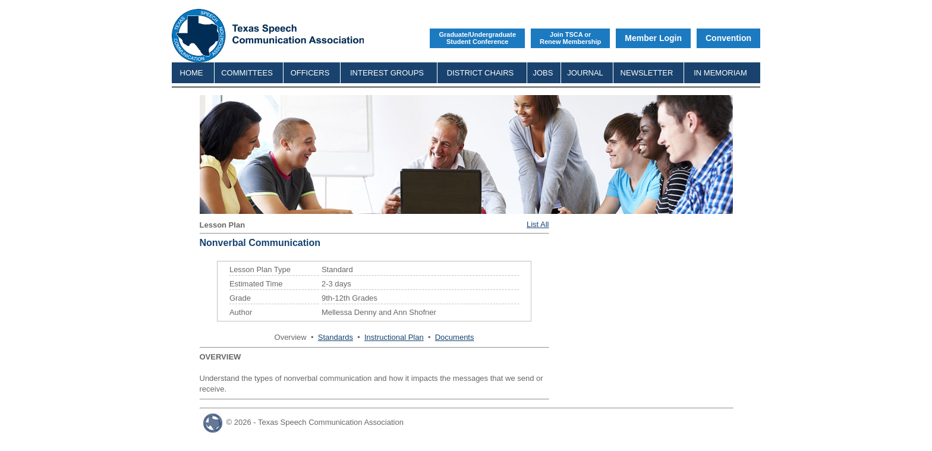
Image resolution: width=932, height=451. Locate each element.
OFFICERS (310, 72)
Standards (335, 337)
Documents (454, 337)
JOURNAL (585, 72)
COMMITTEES (247, 72)
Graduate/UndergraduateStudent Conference (477, 38)
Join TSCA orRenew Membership (570, 38)
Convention (728, 38)
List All (538, 224)
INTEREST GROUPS (387, 72)
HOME (191, 72)
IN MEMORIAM (720, 72)
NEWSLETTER (647, 72)
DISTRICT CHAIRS (480, 72)
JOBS (543, 72)
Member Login (653, 38)
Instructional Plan (394, 337)
